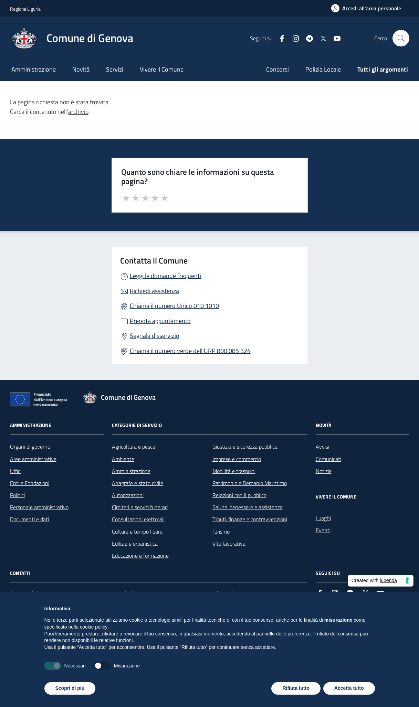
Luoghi (323, 518)
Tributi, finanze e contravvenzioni (249, 519)
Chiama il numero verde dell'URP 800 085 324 (190, 350)
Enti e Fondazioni (29, 483)
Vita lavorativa (228, 543)
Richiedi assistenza (154, 291)
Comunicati (328, 459)
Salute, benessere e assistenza (247, 507)
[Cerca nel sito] (400, 38)
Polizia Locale (323, 69)
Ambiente (123, 459)
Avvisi (322, 446)
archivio (78, 111)
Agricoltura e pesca (133, 446)
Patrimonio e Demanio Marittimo (249, 483)
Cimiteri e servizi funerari (140, 507)
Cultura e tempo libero (137, 531)
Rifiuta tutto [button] (296, 688)
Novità (81, 69)
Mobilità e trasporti (233, 471)
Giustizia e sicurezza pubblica (244, 446)
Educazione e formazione (140, 555)
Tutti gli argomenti (382, 69)
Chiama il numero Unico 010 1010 (174, 305)
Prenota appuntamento (160, 320)
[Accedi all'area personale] (366, 8)
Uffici (15, 471)
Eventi (323, 530)
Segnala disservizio (154, 335)
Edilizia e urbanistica (135, 543)
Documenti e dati (29, 519)
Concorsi (277, 69)
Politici (17, 495)
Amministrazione (33, 69)
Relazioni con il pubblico (239, 495)
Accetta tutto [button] (349, 688)
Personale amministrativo (39, 507)
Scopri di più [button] (70, 688)
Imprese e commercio (236, 459)
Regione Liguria (25, 8)
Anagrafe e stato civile (137, 483)
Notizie (324, 471)
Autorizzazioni (128, 495)
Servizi (114, 69)
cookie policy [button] (93, 627)
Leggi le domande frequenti (165, 275)
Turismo (221, 531)
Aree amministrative (33, 459)
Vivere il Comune (162, 69)
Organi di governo (30, 446)
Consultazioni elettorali (138, 519)
